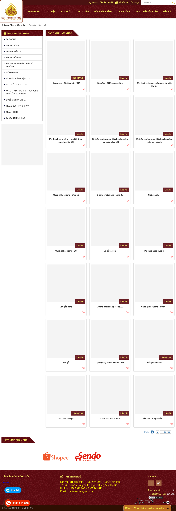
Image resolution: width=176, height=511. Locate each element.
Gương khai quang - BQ (66, 251)
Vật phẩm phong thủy (17, 85)
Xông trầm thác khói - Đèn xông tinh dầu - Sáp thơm (22, 92)
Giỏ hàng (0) (132, 2)
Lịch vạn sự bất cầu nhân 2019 (66, 83)
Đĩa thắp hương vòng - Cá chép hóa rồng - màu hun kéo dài (154, 140)
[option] (56, 456)
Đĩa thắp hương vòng (154, 251)
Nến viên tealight (66, 418)
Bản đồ (120, 2)
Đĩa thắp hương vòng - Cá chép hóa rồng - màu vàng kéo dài (110, 140)
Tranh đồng (12, 112)
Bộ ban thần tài (13, 51)
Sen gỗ (66, 362)
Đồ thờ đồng (12, 45)
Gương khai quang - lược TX (66, 195)
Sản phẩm (66, 11)
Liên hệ (167, 11)
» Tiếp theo (165, 432)
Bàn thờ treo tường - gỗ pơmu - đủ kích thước (154, 84)
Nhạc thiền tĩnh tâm (146, 11)
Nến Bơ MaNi (12, 72)
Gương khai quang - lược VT (154, 307)
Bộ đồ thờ (11, 39)
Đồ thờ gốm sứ (13, 57)
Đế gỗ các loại (110, 251)
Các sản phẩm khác (15, 118)
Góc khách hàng (103, 11)
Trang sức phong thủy (17, 106)
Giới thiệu (50, 11)
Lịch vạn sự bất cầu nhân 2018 (110, 362)
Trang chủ (33, 11)
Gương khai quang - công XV (110, 307)
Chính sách (124, 11)
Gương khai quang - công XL (110, 195)
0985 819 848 (106, 2)
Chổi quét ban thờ (154, 362)
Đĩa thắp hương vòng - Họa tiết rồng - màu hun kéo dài (66, 140)
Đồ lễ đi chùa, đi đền (16, 100)
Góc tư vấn (83, 11)
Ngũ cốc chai (154, 195)
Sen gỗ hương (66, 307)
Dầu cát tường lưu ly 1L (154, 418)
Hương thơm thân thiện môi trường (20, 65)
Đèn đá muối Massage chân (110, 83)
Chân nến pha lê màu (110, 418)
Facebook (6, 482)
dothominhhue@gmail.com (81, 491)
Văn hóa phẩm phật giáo (18, 79)
